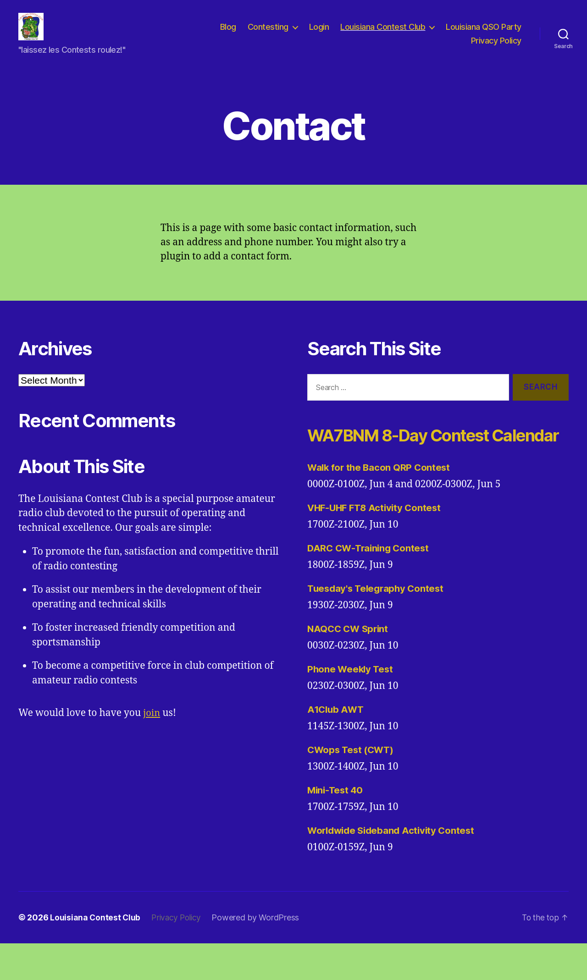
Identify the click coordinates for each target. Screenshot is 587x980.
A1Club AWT (336, 746)
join (152, 727)
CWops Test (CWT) (352, 786)
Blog (228, 34)
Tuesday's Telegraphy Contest (377, 625)
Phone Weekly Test (351, 705)
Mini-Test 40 (336, 826)
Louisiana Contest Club (382, 34)
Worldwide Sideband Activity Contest (394, 867)
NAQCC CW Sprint (349, 665)
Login (319, 34)
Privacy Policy (496, 47)
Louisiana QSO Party (483, 34)
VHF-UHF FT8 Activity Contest (376, 544)
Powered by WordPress (259, 954)
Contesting (268, 34)
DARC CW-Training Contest (370, 584)
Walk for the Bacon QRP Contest (380, 504)
